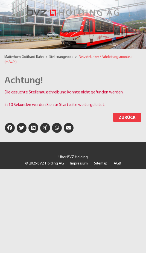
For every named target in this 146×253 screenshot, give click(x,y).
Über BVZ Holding (73, 157)
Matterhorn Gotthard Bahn (24, 57)
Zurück (127, 118)
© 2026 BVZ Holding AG (44, 163)
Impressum (79, 163)
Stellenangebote (61, 57)
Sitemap (100, 163)
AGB (117, 163)
